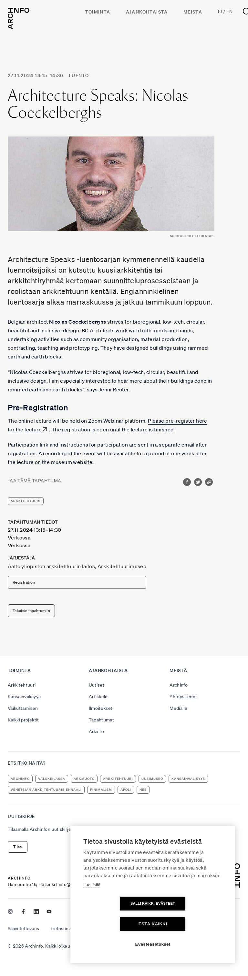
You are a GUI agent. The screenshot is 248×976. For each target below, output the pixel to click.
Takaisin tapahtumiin (31, 610)
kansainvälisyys (188, 778)
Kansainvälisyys (24, 696)
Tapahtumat (101, 720)
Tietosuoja (61, 928)
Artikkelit (98, 696)
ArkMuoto (84, 778)
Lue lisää (91, 905)
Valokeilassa (51, 778)
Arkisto (96, 731)
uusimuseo (152, 778)
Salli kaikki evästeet (115, 924)
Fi (220, 12)
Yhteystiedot (183, 696)
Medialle (178, 708)
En (229, 12)
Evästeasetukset (152, 944)
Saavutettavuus (23, 928)
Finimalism (101, 789)
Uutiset (96, 685)
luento (79, 75)
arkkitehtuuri (26, 500)
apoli (125, 789)
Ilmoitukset (101, 708)
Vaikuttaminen (23, 708)
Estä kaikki (190, 923)
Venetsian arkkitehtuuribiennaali (46, 789)
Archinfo (179, 685)
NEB (143, 789)
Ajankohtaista (147, 12)
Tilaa (17, 847)
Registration (24, 582)
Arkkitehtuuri (22, 685)
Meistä (192, 12)
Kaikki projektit (23, 720)
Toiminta (97, 12)
